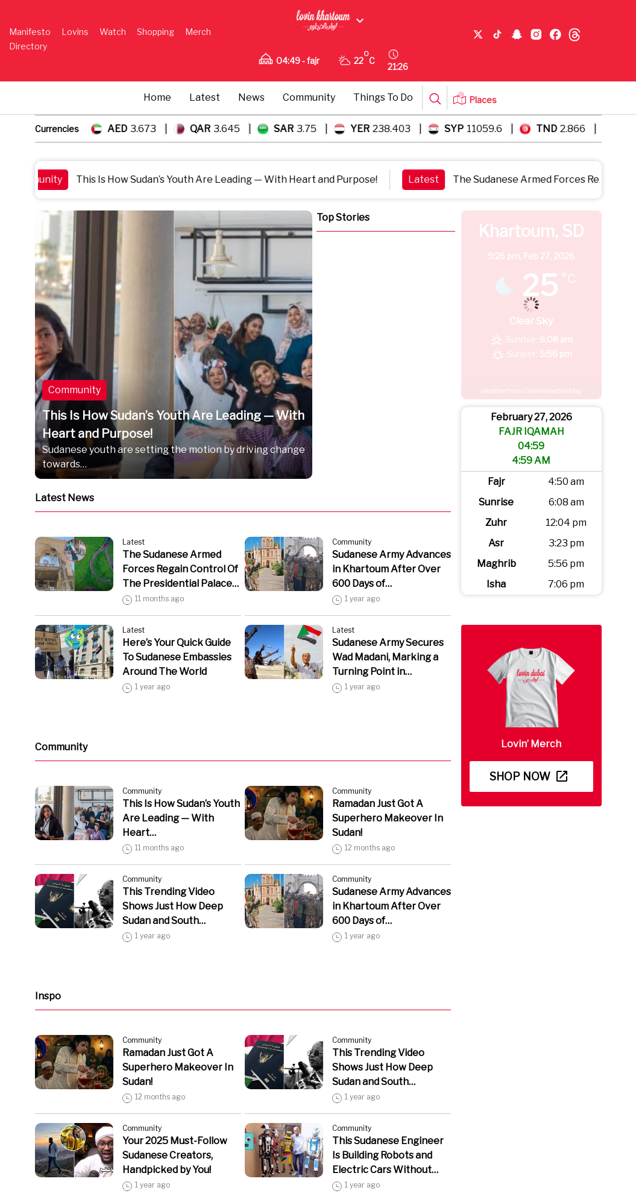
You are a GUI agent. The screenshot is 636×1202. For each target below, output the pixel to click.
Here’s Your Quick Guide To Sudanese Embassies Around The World (176, 657)
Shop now (528, 776)
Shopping (155, 32)
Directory (28, 46)
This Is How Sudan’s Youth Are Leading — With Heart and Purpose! (233, 179)
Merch (198, 32)
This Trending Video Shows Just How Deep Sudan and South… (172, 906)
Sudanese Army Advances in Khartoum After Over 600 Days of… (391, 569)
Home (157, 97)
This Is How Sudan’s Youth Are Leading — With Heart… (181, 818)
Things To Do (383, 97)
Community (309, 97)
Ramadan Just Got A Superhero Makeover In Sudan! (387, 818)
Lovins (75, 32)
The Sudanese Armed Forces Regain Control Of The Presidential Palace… (180, 569)
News (251, 97)
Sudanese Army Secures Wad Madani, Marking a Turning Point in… (388, 657)
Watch (112, 32)
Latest (204, 97)
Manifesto (30, 32)
